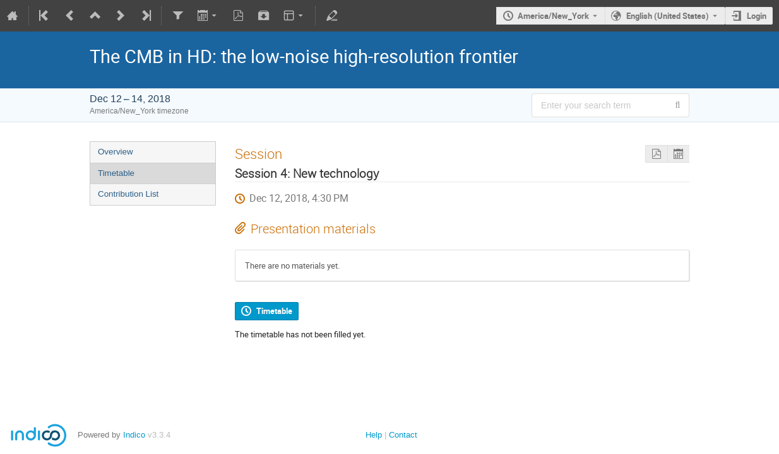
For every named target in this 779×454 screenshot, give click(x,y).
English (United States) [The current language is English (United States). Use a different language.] (667, 15)
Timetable (116, 173)
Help (374, 434)
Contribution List (128, 194)
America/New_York (553, 15)
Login (756, 15)
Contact (403, 434)
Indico (134, 434)
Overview (115, 151)
